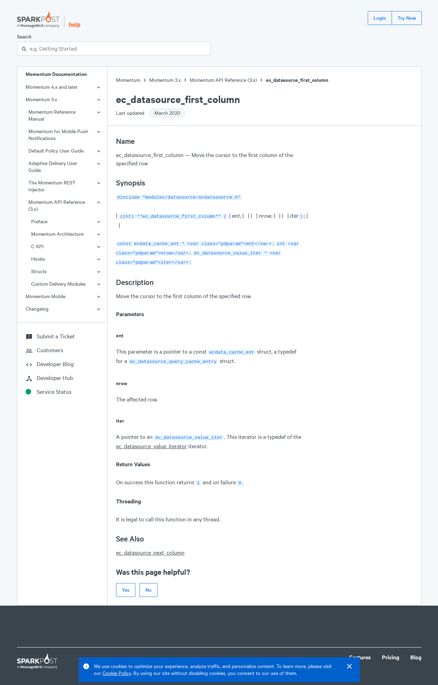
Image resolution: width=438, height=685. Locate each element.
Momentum (128, 80)
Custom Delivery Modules (58, 283)
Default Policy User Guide (55, 150)
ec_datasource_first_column (297, 80)
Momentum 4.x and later (52, 87)
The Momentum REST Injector (51, 186)
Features (360, 650)
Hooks (38, 258)
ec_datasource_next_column (150, 546)
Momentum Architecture (57, 234)
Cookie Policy (116, 673)
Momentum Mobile (45, 296)
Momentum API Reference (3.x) (56, 205)
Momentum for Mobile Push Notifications (58, 134)
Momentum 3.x (41, 99)
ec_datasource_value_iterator (151, 440)
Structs (39, 271)
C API (37, 246)
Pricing (390, 650)
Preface (39, 221)
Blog (415, 650)
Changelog (37, 308)
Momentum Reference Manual (51, 115)
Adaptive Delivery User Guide (52, 166)
